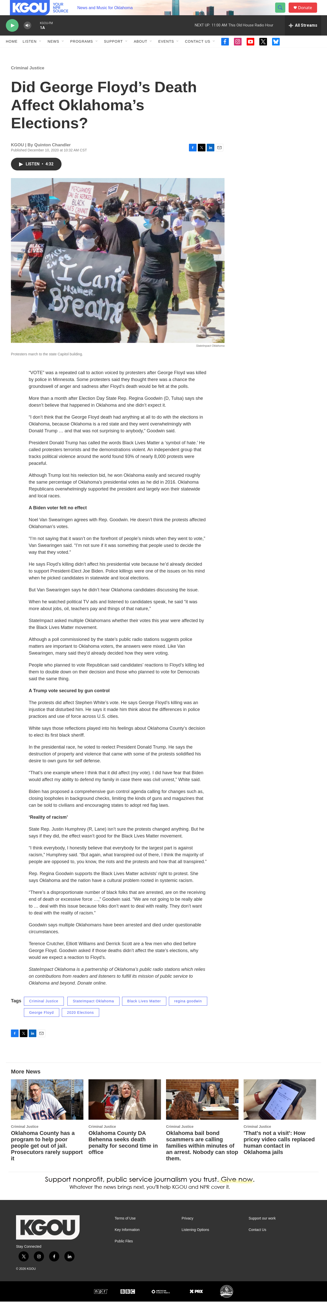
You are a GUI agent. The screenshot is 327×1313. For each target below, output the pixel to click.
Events (166, 53)
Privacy (187, 1230)
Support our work (262, 1230)
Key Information (127, 1241)
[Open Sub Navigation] (40, 53)
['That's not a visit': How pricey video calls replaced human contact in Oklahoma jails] (280, 1111)
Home (12, 53)
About (140, 53)
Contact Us (197, 53)
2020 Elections (80, 1024)
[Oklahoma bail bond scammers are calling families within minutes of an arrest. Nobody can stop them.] (202, 1111)
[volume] (27, 37)
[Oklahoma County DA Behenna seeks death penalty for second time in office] (124, 1111)
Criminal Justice (27, 79)
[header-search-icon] (282, 13)
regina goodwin (188, 1012)
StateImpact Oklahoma (93, 1012)
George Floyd (41, 1024)
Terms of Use (125, 1230)
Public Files (124, 1253)
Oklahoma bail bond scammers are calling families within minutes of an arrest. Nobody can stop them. (202, 1157)
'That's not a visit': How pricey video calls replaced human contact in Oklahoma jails (279, 1154)
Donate (308, 13)
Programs (81, 53)
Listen (30, 53)
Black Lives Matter (144, 1012)
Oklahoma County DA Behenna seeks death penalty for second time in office (123, 1154)
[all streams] (303, 37)
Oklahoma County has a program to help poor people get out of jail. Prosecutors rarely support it (47, 1157)
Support (113, 53)
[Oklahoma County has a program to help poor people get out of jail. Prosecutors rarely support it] (47, 1111)
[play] (12, 37)
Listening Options (195, 1241)
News (53, 53)
